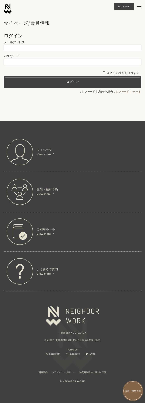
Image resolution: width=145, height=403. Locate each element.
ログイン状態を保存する (123, 72)
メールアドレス (14, 42)
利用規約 (43, 372)
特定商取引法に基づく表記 (92, 372)
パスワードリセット (127, 91)
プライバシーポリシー (63, 372)
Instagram (54, 354)
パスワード (11, 56)
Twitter (92, 354)
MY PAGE (124, 6)
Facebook (74, 354)
